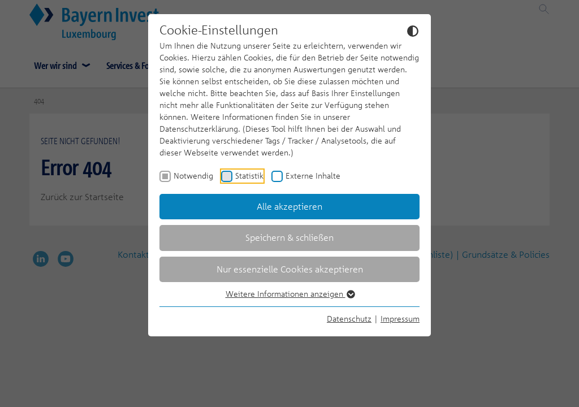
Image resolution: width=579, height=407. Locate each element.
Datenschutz (349, 318)
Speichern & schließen (289, 237)
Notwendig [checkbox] (193, 175)
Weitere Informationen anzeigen (290, 293)
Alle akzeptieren (289, 206)
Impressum (400, 318)
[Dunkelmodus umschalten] (412, 30)
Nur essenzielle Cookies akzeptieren (290, 269)
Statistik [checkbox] (249, 175)
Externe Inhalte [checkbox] (313, 175)
